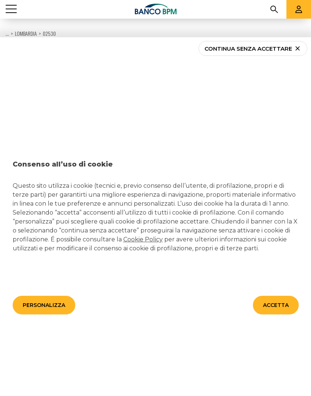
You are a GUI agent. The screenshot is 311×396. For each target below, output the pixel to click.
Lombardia (26, 15)
